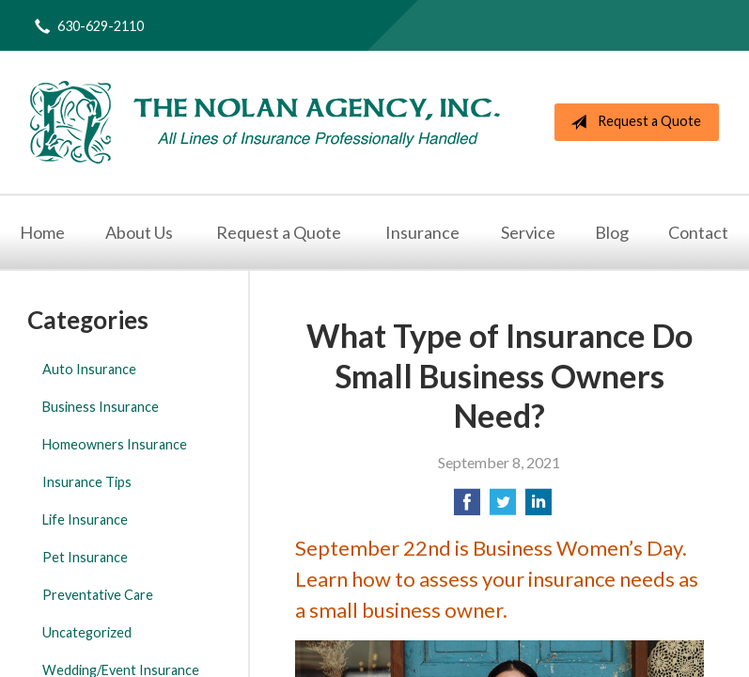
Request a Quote (632, 122)
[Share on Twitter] (503, 507)
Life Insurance (85, 519)
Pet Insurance (85, 557)
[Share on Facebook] (467, 507)
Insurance (422, 232)
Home (42, 232)
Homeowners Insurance (114, 444)
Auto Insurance (89, 369)
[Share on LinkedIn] (538, 507)
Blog (612, 232)
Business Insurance (100, 407)
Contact (698, 232)
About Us (139, 232)
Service (528, 232)
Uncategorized (87, 632)
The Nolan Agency (265, 122)
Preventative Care (97, 595)
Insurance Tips (87, 482)
